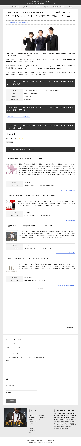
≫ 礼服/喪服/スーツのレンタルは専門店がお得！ (18, 117)
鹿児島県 (62, 428)
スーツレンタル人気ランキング (36, 415)
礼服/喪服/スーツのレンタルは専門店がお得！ (18, 22)
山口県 (61, 425)
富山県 (71, 417)
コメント (8, 360)
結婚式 (31, 423)
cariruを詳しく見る (70, 220)
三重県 (58, 421)
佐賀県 (62, 426)
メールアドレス (10, 386)
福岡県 (58, 426)
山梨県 (61, 419)
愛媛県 (72, 425)
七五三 (31, 426)
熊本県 (70, 426)
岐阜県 (69, 419)
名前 (7, 379)
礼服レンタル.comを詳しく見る (67, 190)
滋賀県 (62, 421)
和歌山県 (62, 423)
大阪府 (70, 421)
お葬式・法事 (33, 421)
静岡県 (72, 419)
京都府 (66, 421)
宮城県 (67, 413)
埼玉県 (72, 415)
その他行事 (33, 430)
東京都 (58, 417)
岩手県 (63, 413)
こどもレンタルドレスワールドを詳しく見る (64, 285)
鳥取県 (66, 423)
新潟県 (67, 417)
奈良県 (57, 423)
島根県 (70, 423)
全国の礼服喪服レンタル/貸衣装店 (37, 417)
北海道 (55, 413)
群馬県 (69, 415)
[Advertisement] (40, 307)
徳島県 (65, 425)
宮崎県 (57, 428)
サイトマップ (32, 432)
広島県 (57, 425)
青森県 (59, 413)
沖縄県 (66, 428)
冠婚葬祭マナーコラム (34, 419)
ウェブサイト (9, 392)
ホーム (30, 413)
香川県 (69, 425)
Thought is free (48, 442)
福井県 (57, 419)
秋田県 (71, 413)
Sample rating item (11, 138)
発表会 (31, 428)
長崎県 (66, 426)
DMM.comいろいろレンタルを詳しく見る (65, 253)
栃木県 (65, 415)
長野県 (65, 419)
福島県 (57, 415)
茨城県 (61, 415)
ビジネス (32, 425)
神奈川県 (63, 417)
